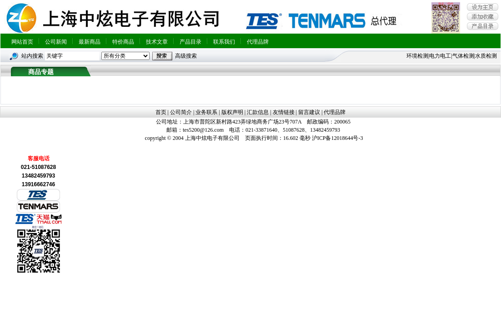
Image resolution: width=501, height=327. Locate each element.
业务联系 (206, 112)
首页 (160, 112)
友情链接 (284, 112)
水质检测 (486, 56)
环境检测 (417, 56)
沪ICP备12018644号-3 (337, 138)
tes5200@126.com (203, 130)
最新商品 (89, 42)
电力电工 (440, 56)
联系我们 (224, 42)
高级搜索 (186, 56)
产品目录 (190, 42)
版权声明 (232, 112)
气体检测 (463, 56)
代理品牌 (258, 42)
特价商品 (123, 42)
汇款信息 (258, 112)
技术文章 (157, 42)
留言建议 (309, 112)
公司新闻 (56, 42)
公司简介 (181, 112)
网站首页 (22, 42)
